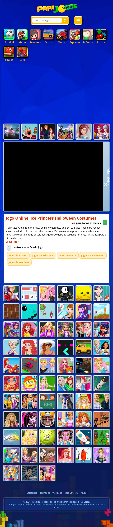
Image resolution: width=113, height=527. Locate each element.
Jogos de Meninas (18, 262)
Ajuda (83, 492)
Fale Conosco (71, 492)
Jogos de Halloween (92, 255)
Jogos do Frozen (17, 255)
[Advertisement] (56, 97)
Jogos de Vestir (67, 255)
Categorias (32, 492)
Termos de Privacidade (51, 492)
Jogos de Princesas (43, 255)
